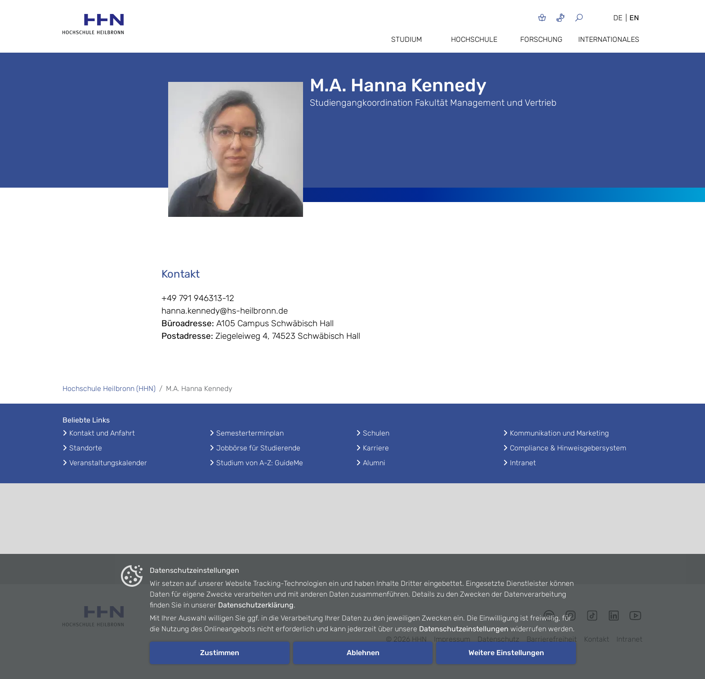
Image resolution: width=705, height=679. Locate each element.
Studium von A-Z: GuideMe (259, 463)
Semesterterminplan (250, 433)
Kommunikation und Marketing (559, 433)
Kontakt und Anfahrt (102, 433)
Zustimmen (219, 652)
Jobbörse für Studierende (258, 448)
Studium (406, 39)
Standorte (85, 448)
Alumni (374, 463)
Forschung (541, 39)
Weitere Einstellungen (506, 652)
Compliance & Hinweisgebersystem (568, 448)
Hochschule (474, 39)
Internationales (608, 39)
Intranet (523, 463)
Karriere (376, 448)
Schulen (376, 433)
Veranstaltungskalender (108, 463)
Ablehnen (363, 652)
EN (634, 17)
